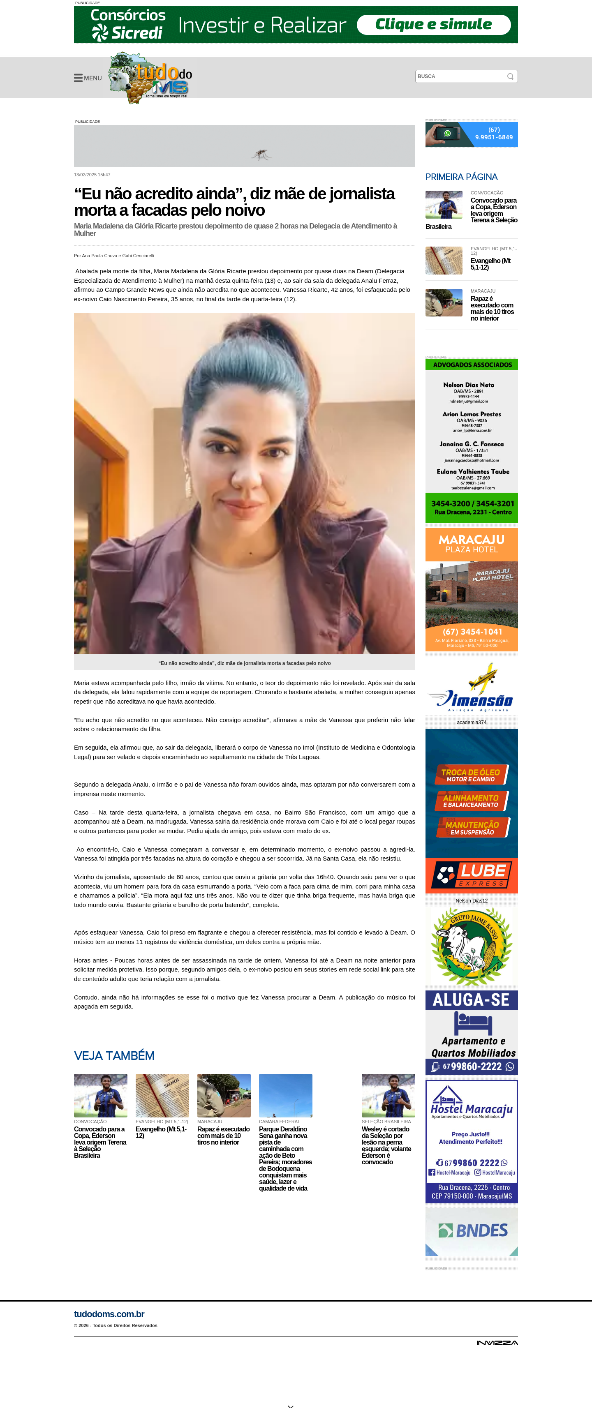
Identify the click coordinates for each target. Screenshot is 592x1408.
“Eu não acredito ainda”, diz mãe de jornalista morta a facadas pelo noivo (150, 77)
